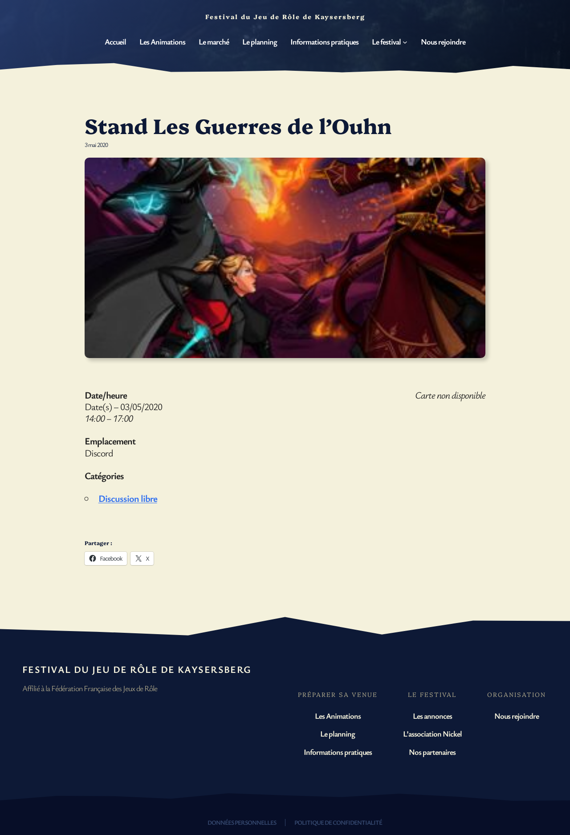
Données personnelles (242, 822)
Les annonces (432, 715)
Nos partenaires (432, 751)
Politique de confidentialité (338, 822)
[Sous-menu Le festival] (405, 42)
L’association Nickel (432, 733)
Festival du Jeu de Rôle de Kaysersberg (137, 669)
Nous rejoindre (516, 715)
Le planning (337, 733)
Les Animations (338, 715)
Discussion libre (127, 498)
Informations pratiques (338, 751)
